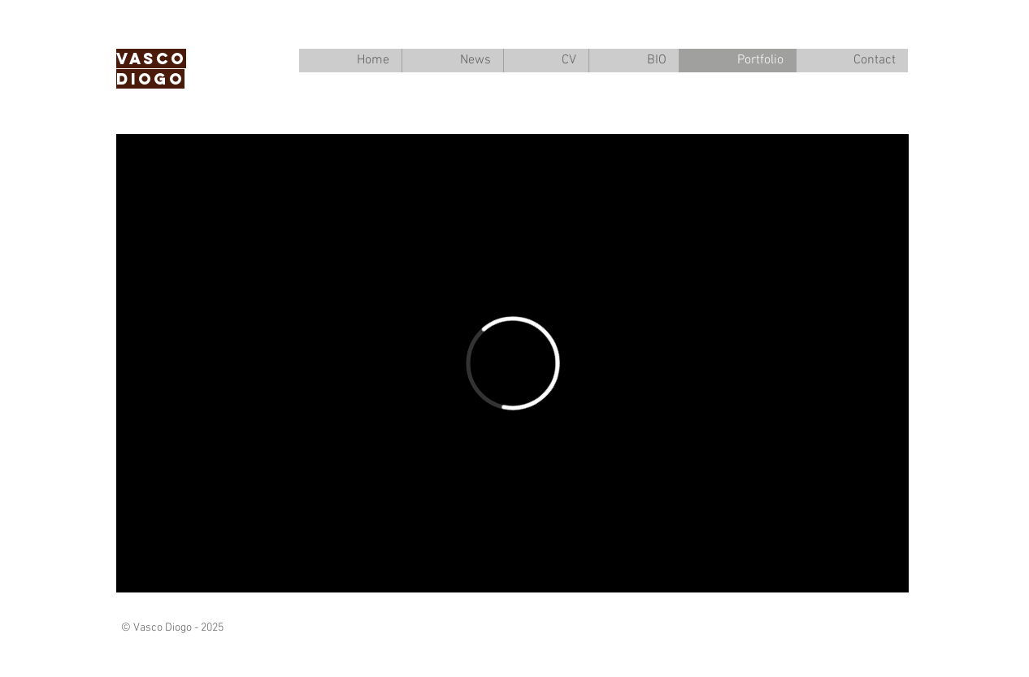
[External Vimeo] (512, 363)
